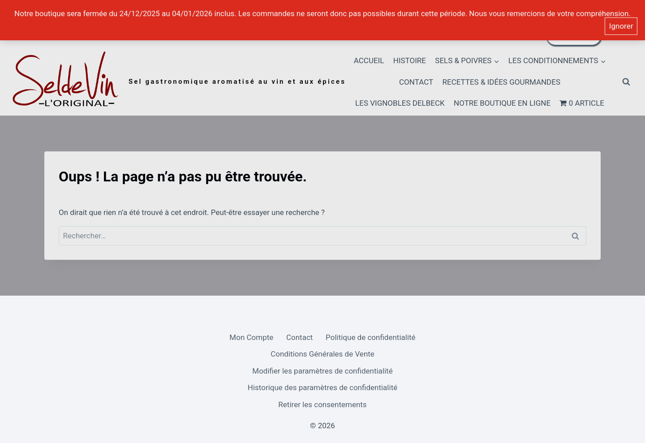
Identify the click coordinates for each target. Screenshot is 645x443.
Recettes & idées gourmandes (502, 81)
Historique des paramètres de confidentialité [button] (322, 387)
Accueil (369, 60)
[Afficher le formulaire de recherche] (626, 82)
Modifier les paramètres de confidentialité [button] (322, 370)
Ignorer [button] (621, 26)
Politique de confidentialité (371, 337)
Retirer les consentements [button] (322, 404)
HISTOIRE (409, 60)
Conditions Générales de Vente (322, 353)
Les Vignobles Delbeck (400, 103)
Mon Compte (251, 337)
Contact (416, 81)
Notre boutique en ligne (502, 103)
